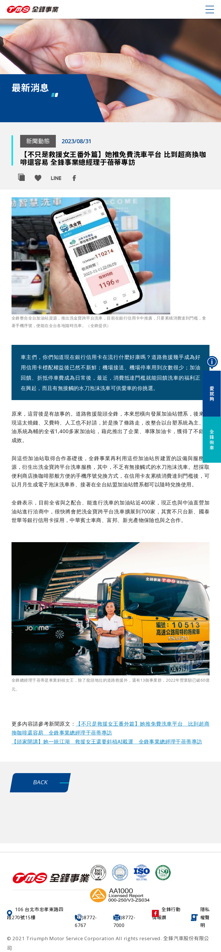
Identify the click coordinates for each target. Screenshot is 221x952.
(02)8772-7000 (124, 921)
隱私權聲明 (200, 917)
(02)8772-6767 (86, 921)
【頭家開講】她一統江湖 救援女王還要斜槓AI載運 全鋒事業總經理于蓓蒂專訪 (107, 741)
